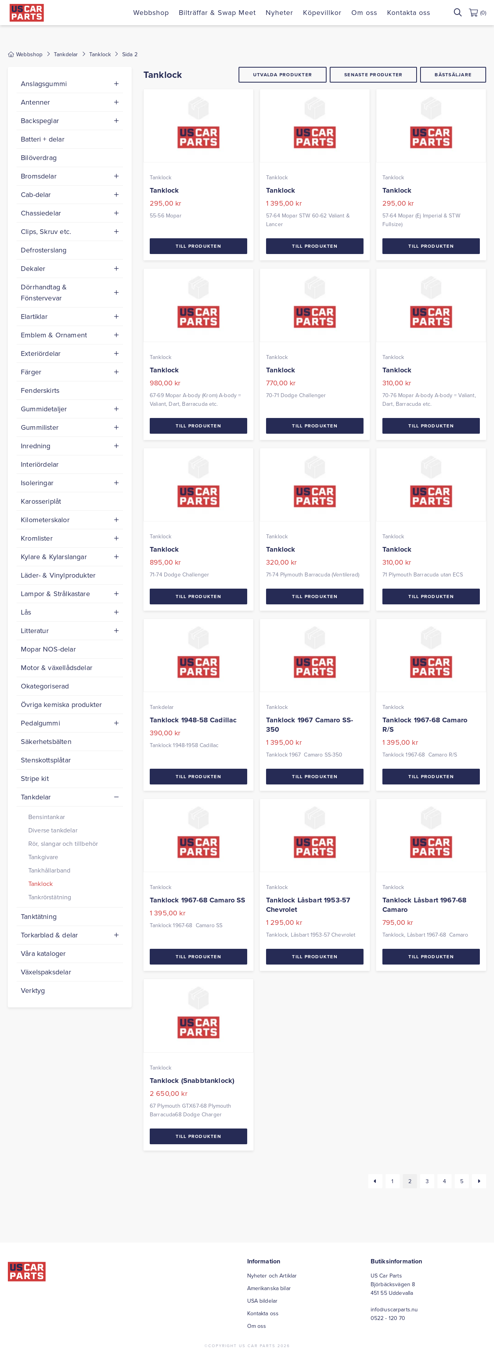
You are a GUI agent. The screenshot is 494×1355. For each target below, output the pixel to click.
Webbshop (151, 12)
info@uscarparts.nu (394, 1309)
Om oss (364, 12)
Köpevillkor (322, 12)
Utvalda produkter (282, 74)
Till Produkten (198, 246)
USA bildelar (262, 1301)
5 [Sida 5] (461, 1181)
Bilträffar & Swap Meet (217, 12)
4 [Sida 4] (444, 1181)
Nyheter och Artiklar (272, 1276)
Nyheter (279, 12)
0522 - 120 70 (388, 1318)
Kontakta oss (408, 12)
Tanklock (100, 54)
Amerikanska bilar (269, 1288)
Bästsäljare (453, 74)
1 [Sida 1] (392, 1181)
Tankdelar (66, 54)
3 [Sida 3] (427, 1181)
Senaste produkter (373, 74)
